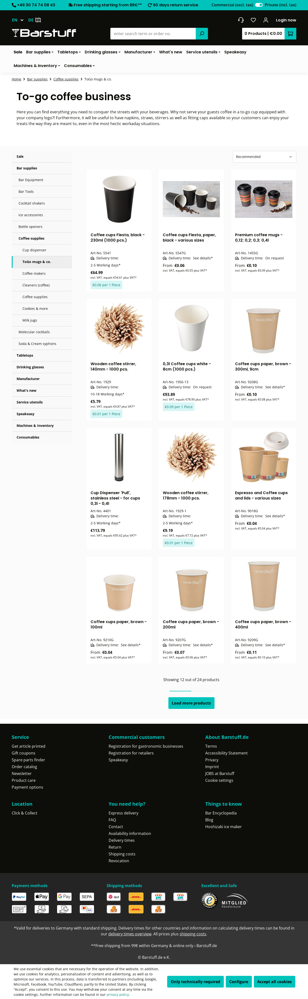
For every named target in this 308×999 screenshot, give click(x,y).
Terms (211, 746)
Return (115, 847)
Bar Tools (26, 191)
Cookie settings (219, 780)
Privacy (211, 760)
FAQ (112, 820)
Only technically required (195, 981)
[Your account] (266, 20)
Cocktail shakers (32, 203)
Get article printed (28, 746)
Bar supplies (27, 168)
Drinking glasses (30, 367)
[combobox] (153, 33)
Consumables (28, 437)
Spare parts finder (28, 760)
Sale (20, 156)
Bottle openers (30, 226)
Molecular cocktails (34, 332)
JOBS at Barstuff (219, 773)
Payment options (27, 787)
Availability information (130, 833)
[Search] (202, 33)
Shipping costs (122, 854)
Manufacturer (28, 378)
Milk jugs (29, 320)
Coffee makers (34, 273)
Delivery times (122, 840)
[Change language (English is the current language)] (20, 20)
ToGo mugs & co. (36, 261)
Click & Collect (24, 813)
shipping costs (193, 934)
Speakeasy (25, 413)
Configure (238, 981)
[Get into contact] (241, 20)
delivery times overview (129, 934)
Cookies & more (35, 308)
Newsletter (22, 773)
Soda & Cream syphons (37, 343)
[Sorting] (264, 157)
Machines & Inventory (35, 425)
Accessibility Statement (226, 753)
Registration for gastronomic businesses (146, 746)
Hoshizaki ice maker (223, 826)
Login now (286, 20)
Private (280, 5)
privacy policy (118, 994)
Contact (116, 826)
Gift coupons (23, 753)
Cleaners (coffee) (36, 285)
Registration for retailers (131, 753)
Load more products (191, 703)
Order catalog (24, 766)
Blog (209, 820)
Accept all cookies (274, 981)
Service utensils (30, 402)
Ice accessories (31, 215)
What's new (26, 390)
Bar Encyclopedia (221, 813)
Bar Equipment (31, 179)
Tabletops (25, 355)
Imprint (212, 766)
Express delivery (123, 813)
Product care (24, 780)
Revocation (119, 860)
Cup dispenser (34, 250)
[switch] (259, 5)
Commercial (232, 5)
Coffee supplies (31, 238)
